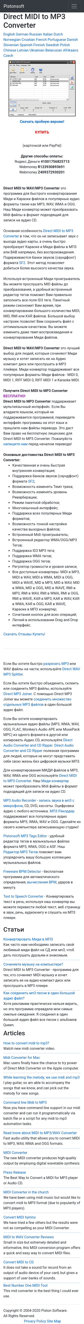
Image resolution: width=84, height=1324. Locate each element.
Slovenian (11, 45)
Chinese (9, 50)
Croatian (28, 40)
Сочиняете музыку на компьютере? (33, 964)
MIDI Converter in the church (26, 1192)
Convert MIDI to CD (18, 1262)
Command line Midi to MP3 (25, 1102)
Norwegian (12, 40)
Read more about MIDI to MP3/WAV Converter (40, 1133)
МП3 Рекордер (62, 811)
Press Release (14, 1172)
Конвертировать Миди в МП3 (28, 939)
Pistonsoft (14, 6)
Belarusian (53, 50)
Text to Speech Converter (23, 896)
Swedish (52, 45)
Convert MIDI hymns (19, 1217)
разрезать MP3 (56, 664)
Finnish (39, 45)
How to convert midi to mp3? (26, 1043)
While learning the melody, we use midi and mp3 (41, 1077)
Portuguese (57, 40)
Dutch (58, 34)
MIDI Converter (15, 1153)
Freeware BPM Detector (22, 871)
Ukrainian (37, 50)
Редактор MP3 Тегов (20, 852)
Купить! (38, 634)
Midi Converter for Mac (21, 1058)
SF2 (22, 263)
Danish (72, 40)
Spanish (26, 45)
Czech (8, 56)
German (22, 34)
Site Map (54, 1321)
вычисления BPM (41, 882)
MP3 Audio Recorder (19, 800)
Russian (35, 34)
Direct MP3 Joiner (17, 694)
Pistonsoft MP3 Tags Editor (25, 836)
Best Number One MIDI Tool (25, 1285)
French (41, 40)
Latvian (23, 50)
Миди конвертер (55, 781)
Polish (65, 45)
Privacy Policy (35, 1321)
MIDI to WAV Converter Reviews (28, 1237)
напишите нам (15, 444)
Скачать (10, 634)
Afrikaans (70, 50)
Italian (48, 34)
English (9, 34)
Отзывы (25, 634)
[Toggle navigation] (74, 6)
